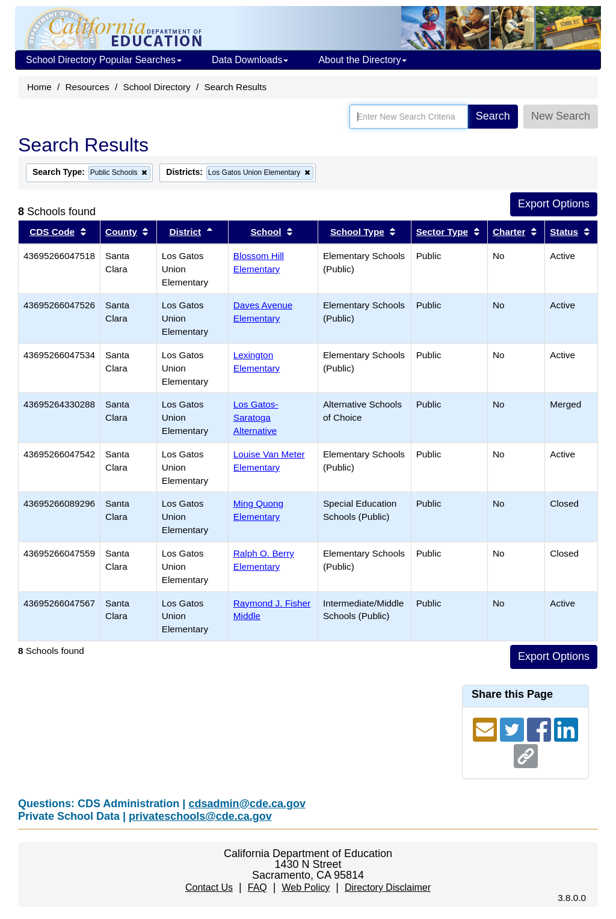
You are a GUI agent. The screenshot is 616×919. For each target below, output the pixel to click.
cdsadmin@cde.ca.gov (247, 804)
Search (493, 116)
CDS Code (52, 232)
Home (39, 87)
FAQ (257, 887)
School (265, 232)
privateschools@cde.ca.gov (200, 816)
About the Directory (362, 60)
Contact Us (209, 887)
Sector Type (442, 232)
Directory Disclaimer (388, 887)
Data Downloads (250, 60)
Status (564, 232)
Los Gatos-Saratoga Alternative (256, 417)
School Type (357, 232)
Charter (509, 232)
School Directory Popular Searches (104, 60)
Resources (87, 87)
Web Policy (306, 887)
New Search (560, 116)
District (185, 232)
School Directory (156, 87)
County (121, 232)
